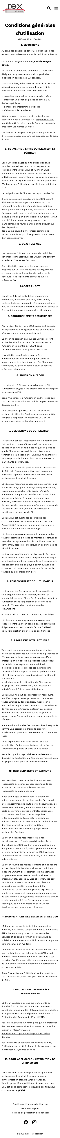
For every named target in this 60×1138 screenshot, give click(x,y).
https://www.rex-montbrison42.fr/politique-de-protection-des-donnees (26, 1033)
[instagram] (34, 1122)
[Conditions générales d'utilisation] (30, 1104)
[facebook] (25, 1122)
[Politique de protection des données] (30, 1113)
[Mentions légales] (30, 1108)
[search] (49, 8)
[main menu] (56, 8)
